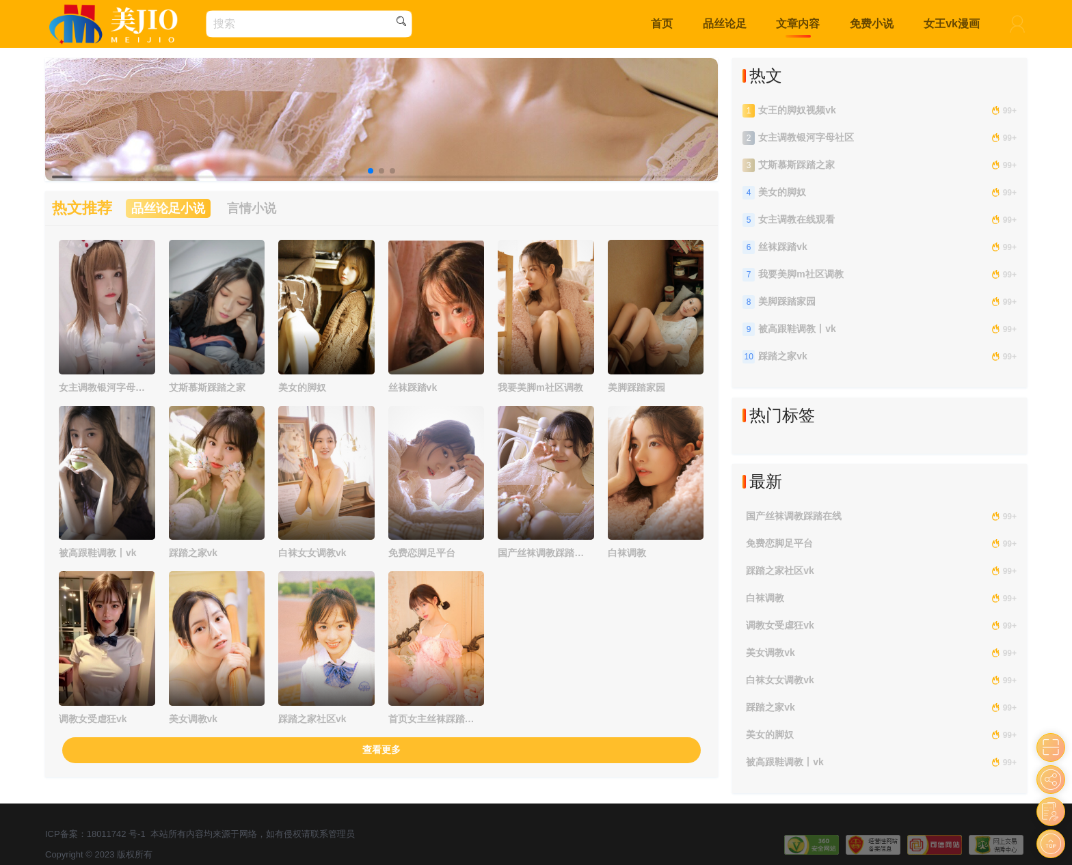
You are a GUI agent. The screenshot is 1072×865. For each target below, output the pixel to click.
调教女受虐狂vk (93, 719)
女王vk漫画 (952, 23)
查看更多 (381, 749)
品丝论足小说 (168, 208)
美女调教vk (193, 719)
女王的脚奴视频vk (797, 110)
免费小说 (872, 23)
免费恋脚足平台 (421, 553)
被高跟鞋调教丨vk (98, 553)
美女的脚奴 (302, 387)
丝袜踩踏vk (413, 387)
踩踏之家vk (193, 553)
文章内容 (798, 23)
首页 (662, 23)
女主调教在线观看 (796, 219)
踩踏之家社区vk (312, 719)
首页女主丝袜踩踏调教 (431, 719)
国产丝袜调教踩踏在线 (541, 553)
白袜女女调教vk (312, 553)
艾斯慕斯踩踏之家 (207, 387)
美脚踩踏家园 (636, 387)
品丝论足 (725, 23)
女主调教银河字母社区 (102, 387)
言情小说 (251, 208)
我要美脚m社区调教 (540, 387)
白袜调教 (627, 553)
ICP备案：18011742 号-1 (95, 834)
